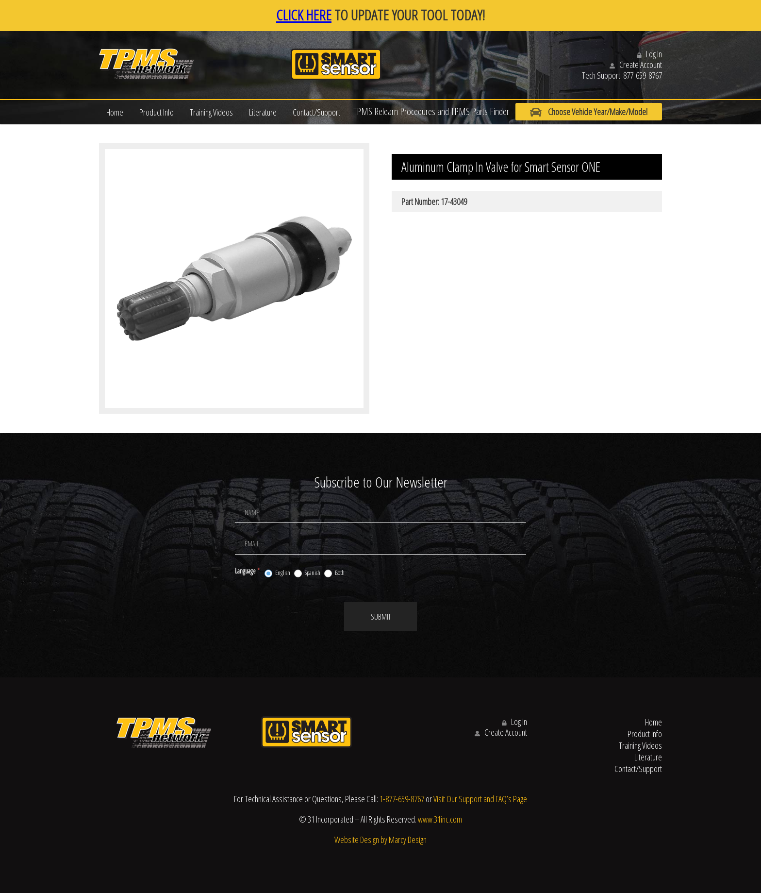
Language (247, 570)
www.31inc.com (440, 819)
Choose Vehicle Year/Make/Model (588, 112)
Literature (263, 112)
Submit (381, 616)
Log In (649, 54)
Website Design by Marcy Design (380, 839)
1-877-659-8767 (402, 799)
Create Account (636, 64)
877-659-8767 (642, 75)
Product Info (156, 112)
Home (114, 112)
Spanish (307, 573)
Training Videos (211, 112)
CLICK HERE (303, 15)
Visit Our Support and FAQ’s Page (480, 799)
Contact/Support (316, 112)
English (277, 573)
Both (334, 573)
